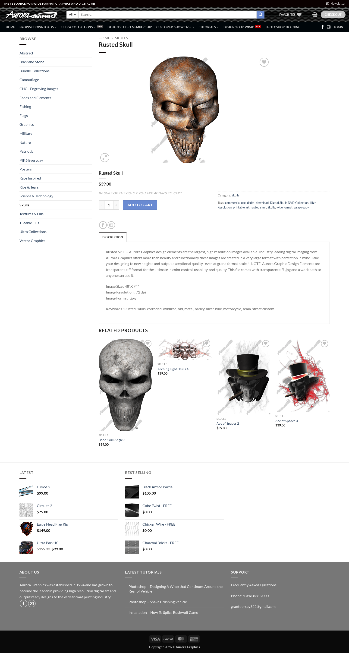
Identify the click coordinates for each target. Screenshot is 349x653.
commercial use (235, 203)
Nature (25, 142)
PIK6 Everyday (31, 160)
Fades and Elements (35, 97)
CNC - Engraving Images (38, 88)
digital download (258, 203)
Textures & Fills (31, 213)
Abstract (26, 53)
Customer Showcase (175, 27)
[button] (336, 3)
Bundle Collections (34, 71)
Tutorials (209, 27)
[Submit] (260, 15)
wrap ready (301, 207)
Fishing (25, 106)
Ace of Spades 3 (286, 421)
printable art (241, 207)
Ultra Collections (78, 27)
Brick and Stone (31, 62)
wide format (284, 207)
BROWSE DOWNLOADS (38, 27)
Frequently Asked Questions (254, 585)
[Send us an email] (328, 27)
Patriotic (26, 151)
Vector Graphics (32, 240)
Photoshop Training (283, 27)
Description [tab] (112, 237)
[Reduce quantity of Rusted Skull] (101, 205)
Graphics (26, 124)
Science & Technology (36, 196)
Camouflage (29, 79)
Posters (25, 169)
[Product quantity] (108, 205)
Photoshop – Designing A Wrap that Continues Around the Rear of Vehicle (176, 588)
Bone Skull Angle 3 (112, 440)
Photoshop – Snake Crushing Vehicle (158, 601)
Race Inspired (30, 178)
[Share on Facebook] (103, 225)
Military (25, 133)
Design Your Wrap (238, 27)
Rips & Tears (29, 187)
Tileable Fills (29, 223)
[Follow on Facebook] (322, 27)
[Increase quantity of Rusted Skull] (116, 205)
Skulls (24, 205)
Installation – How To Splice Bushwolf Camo (163, 612)
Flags (23, 115)
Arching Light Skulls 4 (173, 369)
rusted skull (258, 207)
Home (10, 27)
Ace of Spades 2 (228, 423)
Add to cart (140, 205)
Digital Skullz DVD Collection (289, 203)
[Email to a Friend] (111, 225)
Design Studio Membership (129, 27)
